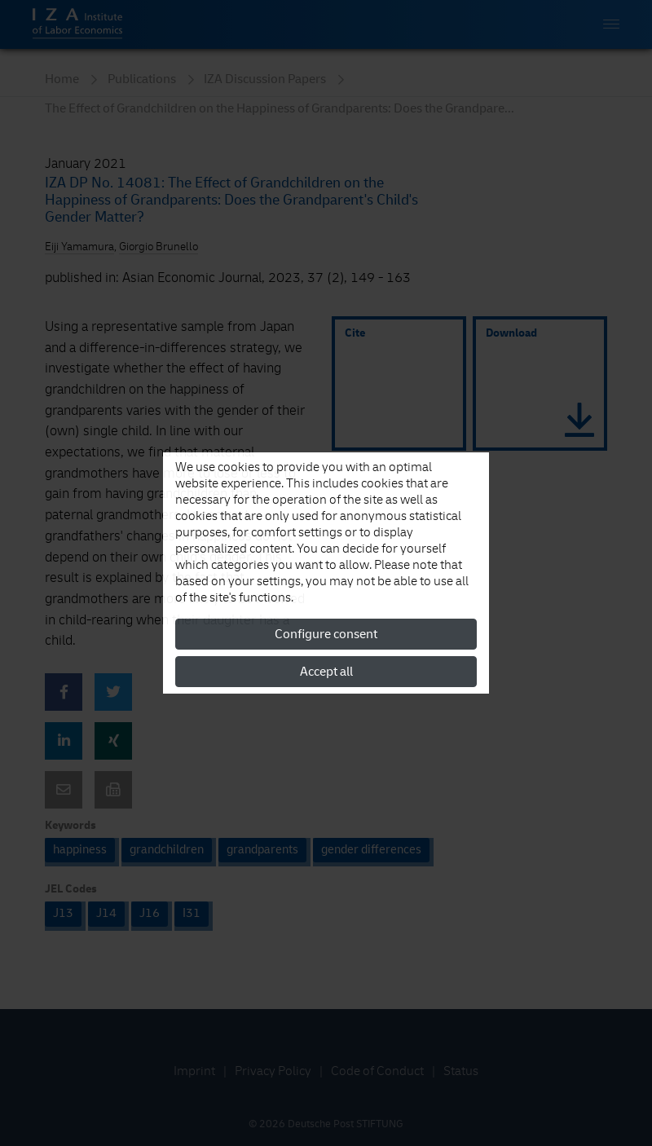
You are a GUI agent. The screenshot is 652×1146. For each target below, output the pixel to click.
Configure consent (326, 634)
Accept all (326, 671)
